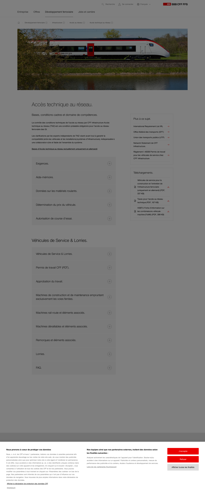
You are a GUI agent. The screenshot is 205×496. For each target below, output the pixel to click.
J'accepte (183, 454)
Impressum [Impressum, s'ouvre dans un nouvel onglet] (11, 490)
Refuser (183, 462)
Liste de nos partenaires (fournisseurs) (101, 470)
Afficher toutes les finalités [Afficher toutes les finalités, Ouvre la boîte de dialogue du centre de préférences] (183, 470)
